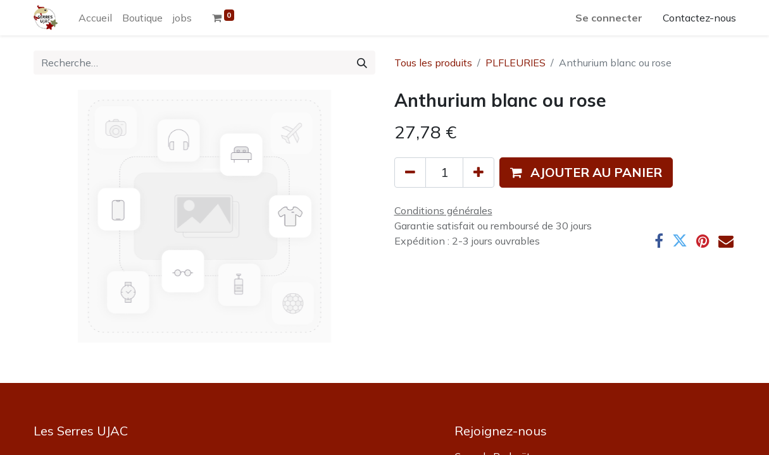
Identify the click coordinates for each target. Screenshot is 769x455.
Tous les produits (433, 62)
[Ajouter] (478, 172)
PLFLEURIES (515, 62)
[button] (586, 172)
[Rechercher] (362, 63)
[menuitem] (95, 17)
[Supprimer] (410, 172)
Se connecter (608, 17)
